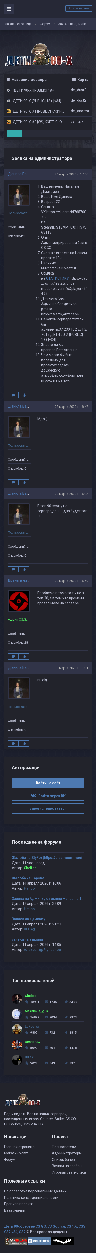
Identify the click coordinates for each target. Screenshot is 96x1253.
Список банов (63, 1159)
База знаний (14, 1210)
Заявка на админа (72, 24)
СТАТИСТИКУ (57, 278)
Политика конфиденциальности (31, 1198)
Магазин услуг (16, 1153)
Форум (45, 24)
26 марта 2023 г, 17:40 (71, 174)
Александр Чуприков (42, 950)
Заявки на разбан (67, 1166)
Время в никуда (21, 580)
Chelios (30, 868)
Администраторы (67, 1153)
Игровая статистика (69, 1172)
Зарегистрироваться (48, 808)
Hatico (29, 888)
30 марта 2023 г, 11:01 (71, 668)
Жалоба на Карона (28, 878)
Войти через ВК (48, 796)
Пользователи (64, 1147)
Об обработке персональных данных (35, 1191)
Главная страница (18, 24)
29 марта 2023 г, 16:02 (71, 494)
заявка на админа (27, 939)
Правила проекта (18, 1204)
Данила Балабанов (24, 174)
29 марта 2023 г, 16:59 (71, 581)
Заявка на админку (28, 919)
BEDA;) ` (30, 929)
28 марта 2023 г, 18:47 (71, 407)
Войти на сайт (78, 8)
